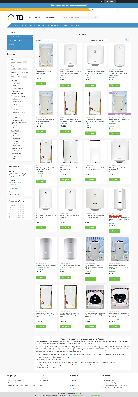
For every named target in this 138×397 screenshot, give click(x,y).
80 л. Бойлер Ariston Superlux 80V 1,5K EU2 (46, 216)
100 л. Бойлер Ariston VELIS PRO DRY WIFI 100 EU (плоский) (45, 169)
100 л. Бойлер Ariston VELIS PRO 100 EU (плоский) (94, 168)
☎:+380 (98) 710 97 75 (110, 380)
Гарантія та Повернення (15, 383)
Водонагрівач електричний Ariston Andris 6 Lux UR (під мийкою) (119, 315)
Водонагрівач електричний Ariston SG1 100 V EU (70, 266)
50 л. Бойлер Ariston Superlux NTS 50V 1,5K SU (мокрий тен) (95, 73)
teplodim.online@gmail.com (17, 188)
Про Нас (23, 25)
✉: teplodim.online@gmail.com (112, 383)
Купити (42, 83)
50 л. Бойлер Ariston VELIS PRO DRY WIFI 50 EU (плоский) (70, 120)
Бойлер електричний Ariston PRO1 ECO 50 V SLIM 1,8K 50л (118, 267)
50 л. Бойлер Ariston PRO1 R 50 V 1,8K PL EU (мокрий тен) (95, 216)
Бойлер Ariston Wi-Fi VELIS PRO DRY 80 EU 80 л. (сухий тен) (45, 315)
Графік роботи (76, 25)
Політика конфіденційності (95, 395)
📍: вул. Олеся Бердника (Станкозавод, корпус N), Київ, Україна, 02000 (115, 386)
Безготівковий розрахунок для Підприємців (21, 385)
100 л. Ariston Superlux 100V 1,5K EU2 (69, 216)
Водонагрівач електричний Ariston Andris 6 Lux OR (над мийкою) (95, 315)
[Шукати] (96, 17)
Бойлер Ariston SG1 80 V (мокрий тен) (44, 72)
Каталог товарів (14, 36)
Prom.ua (78, 393)
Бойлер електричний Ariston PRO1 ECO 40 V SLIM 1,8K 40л (94, 267)
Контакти (65, 25)
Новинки (11, 44)
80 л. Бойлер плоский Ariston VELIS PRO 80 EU (70, 168)
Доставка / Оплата (53, 25)
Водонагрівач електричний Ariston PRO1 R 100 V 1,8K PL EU (119, 219)
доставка (66, 365)
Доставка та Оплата (14, 380)
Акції (41, 385)
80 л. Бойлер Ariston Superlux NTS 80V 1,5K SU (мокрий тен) (70, 73)
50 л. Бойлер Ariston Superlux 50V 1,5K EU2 (119, 168)
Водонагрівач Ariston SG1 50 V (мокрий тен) (119, 120)
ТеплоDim (72, 354)
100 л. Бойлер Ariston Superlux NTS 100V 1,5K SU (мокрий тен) (118, 73)
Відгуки (74, 388)
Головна (15, 25)
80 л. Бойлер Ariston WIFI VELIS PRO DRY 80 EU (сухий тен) (94, 121)
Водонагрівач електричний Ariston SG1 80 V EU (46, 266)
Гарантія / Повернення (36, 25)
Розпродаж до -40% (15, 40)
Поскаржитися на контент (79, 395)
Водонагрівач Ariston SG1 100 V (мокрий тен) (45, 120)
